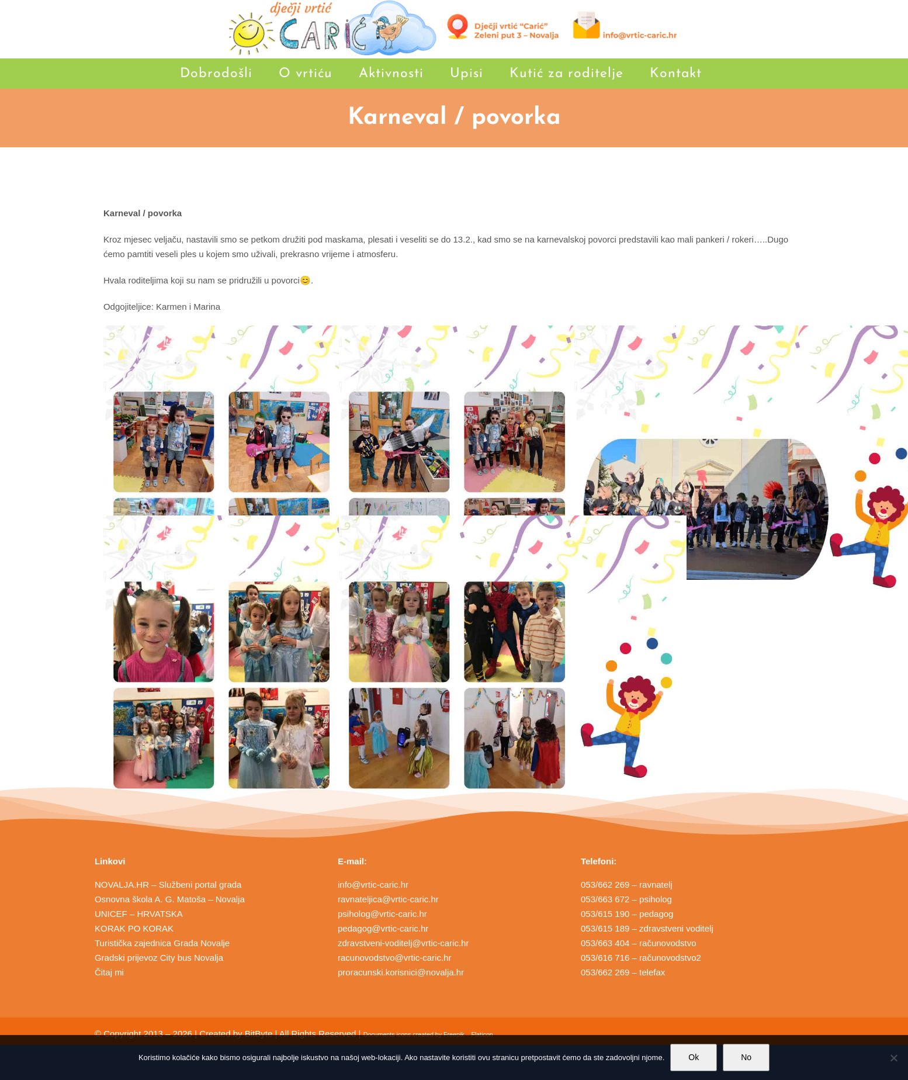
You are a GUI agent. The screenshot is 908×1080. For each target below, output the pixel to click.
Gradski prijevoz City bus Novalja (159, 958)
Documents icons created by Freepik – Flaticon (428, 1034)
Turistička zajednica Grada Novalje (162, 943)
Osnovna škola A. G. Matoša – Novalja (170, 899)
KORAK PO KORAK (134, 928)
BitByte (259, 1034)
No (746, 1057)
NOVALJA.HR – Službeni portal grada (168, 884)
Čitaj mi (109, 972)
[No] (893, 1058)
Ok (693, 1057)
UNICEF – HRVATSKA (139, 914)
